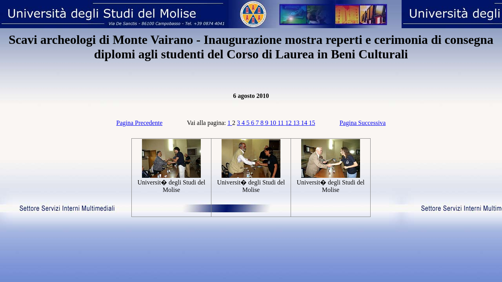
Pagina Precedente (139, 122)
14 (305, 122)
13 (297, 122)
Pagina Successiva (363, 122)
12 (289, 122)
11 (281, 122)
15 (312, 122)
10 (274, 122)
